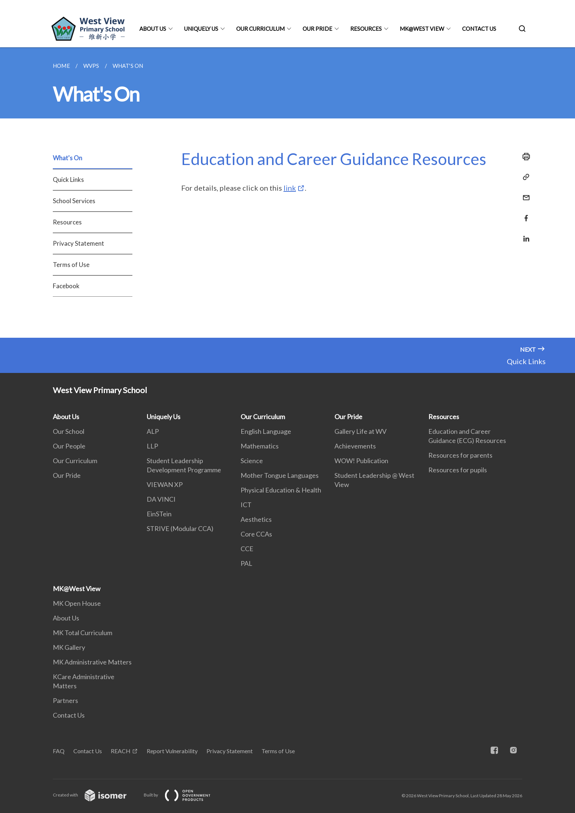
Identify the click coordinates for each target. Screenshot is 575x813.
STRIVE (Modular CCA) (180, 528)
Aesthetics (256, 519)
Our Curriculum (260, 28)
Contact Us (479, 28)
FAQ (59, 750)
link (289, 187)
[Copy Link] (524, 177)
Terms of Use (71, 264)
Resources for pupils (457, 470)
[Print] (524, 156)
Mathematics (260, 446)
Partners (65, 700)
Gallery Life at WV (360, 431)
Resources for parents (460, 455)
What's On (67, 158)
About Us (152, 28)
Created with (95, 795)
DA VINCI (161, 499)
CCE (247, 549)
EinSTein (159, 514)
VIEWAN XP (165, 484)
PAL (246, 563)
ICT (246, 505)
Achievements (355, 446)
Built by (183, 795)
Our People (69, 446)
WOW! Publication (361, 461)
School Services (74, 201)
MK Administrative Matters (92, 662)
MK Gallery (69, 647)
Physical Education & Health (281, 490)
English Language (266, 431)
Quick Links (68, 179)
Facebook (66, 286)
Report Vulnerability (172, 750)
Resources (366, 28)
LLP (152, 446)
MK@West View (422, 28)
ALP (153, 431)
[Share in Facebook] (524, 213)
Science (252, 461)
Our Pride (317, 28)
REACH (121, 750)
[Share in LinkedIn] (524, 234)
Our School (68, 431)
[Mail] (524, 193)
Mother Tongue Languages (280, 475)
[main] (287, 192)
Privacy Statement (78, 243)
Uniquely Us (201, 28)
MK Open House (77, 603)
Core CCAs (256, 534)
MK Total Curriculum (82, 633)
